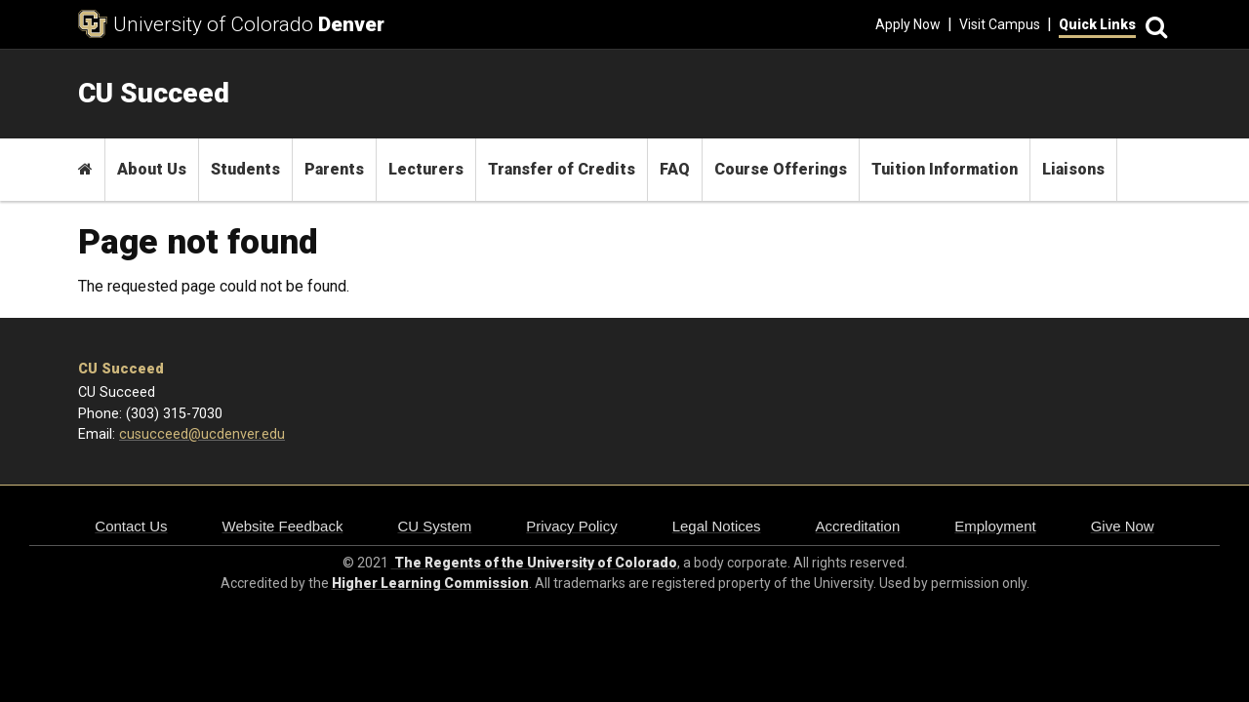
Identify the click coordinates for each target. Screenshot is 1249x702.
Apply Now (908, 24)
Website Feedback (282, 526)
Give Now (1122, 526)
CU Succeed (121, 369)
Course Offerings (780, 169)
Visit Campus (999, 24)
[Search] (1153, 25)
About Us (151, 169)
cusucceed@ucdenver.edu (202, 434)
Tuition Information (944, 169)
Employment (994, 526)
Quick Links (1097, 24)
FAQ (675, 169)
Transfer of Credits (561, 169)
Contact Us (131, 526)
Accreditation (858, 526)
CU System (434, 526)
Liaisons (1073, 169)
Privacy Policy (571, 526)
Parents (334, 169)
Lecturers (425, 169)
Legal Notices (716, 526)
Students (245, 169)
